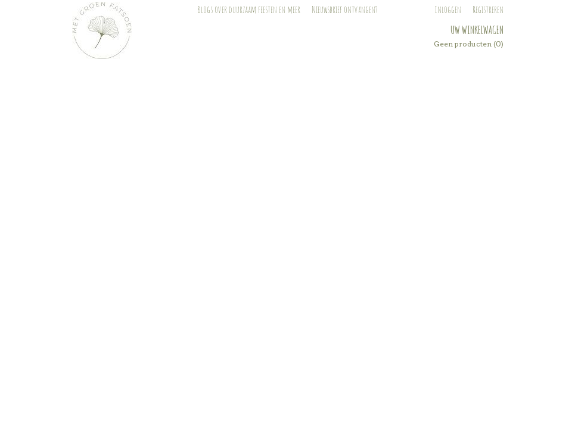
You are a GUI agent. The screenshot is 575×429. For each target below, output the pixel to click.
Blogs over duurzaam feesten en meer (248, 9)
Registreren (488, 9)
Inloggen (447, 9)
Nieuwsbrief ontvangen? (345, 9)
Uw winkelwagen (476, 29)
